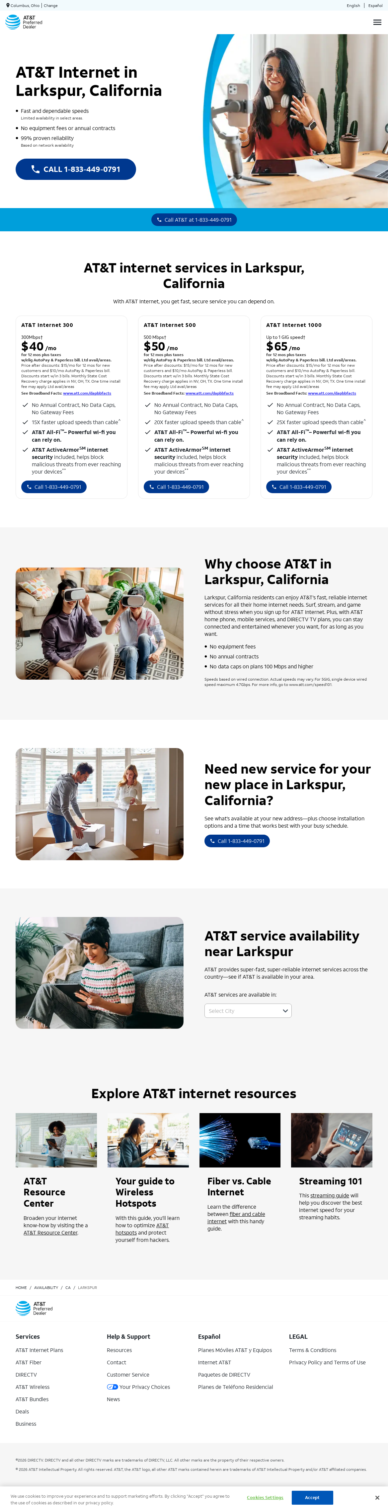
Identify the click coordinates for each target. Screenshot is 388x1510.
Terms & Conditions (312, 1349)
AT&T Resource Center (50, 1232)
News (113, 1399)
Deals (22, 1411)
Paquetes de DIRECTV (224, 1374)
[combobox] (241, 1011)
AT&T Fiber (28, 1362)
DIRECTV (26, 1374)
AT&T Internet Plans (39, 1349)
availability (46, 1287)
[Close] (377, 1497)
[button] (285, 1011)
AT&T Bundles (32, 1399)
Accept (312, 1497)
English (353, 5)
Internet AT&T (214, 1362)
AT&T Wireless (32, 1386)
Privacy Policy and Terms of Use (327, 1362)
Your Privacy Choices (138, 1386)
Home (21, 1287)
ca (68, 1287)
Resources (119, 1349)
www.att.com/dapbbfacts (87, 393)
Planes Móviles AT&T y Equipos (235, 1349)
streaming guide (329, 1195)
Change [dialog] (51, 5)
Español (375, 5)
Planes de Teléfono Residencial (235, 1386)
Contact (116, 1362)
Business (26, 1423)
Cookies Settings (265, 1497)
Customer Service (128, 1374)
